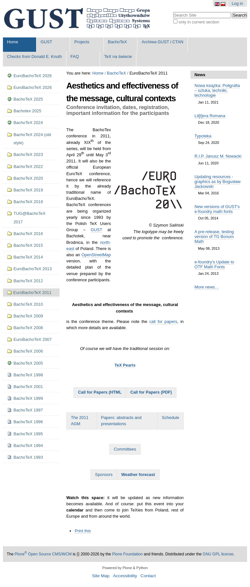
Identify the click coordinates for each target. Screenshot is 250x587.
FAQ (75, 56)
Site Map (101, 575)
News (199, 74)
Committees (125, 449)
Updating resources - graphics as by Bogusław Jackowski (217, 181)
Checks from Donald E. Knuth (34, 56)
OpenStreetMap (96, 254)
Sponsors (104, 474)
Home (12, 41)
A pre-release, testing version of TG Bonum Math (214, 236)
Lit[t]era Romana (209, 115)
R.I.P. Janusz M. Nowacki (217, 156)
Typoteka (202, 135)
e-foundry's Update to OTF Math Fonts (214, 264)
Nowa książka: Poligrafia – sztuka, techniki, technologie (217, 90)
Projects (81, 41)
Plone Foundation (127, 554)
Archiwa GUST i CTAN (162, 41)
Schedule (170, 417)
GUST (46, 41)
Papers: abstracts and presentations (121, 420)
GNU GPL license (218, 554)
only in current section (199, 22)
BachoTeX (117, 41)
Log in (237, 3)
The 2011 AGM (80, 420)
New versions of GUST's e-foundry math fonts (217, 209)
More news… (206, 287)
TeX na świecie (118, 56)
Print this (83, 530)
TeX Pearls (125, 365)
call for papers (163, 321)
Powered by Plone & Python (124, 568)
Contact (148, 575)
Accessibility (125, 575)
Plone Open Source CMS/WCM (43, 554)
